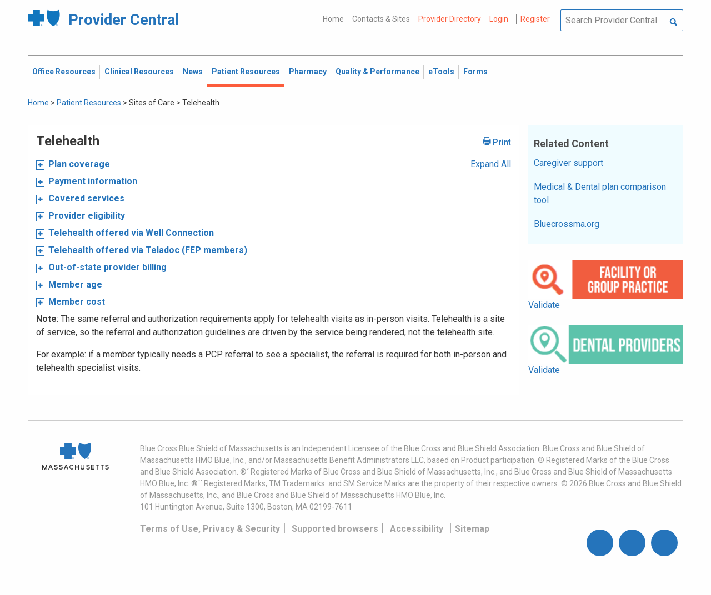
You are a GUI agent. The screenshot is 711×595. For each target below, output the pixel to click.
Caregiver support (568, 163)
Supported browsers (335, 528)
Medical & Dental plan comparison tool (600, 193)
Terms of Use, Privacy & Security (210, 528)
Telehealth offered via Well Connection (131, 233)
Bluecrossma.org (566, 224)
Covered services (86, 198)
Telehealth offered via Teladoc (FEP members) (147, 250)
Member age (75, 284)
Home (333, 18)
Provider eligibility (86, 215)
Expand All (490, 164)
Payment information (92, 181)
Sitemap (472, 528)
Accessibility (416, 528)
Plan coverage (79, 164)
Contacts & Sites (381, 18)
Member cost (76, 301)
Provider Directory (449, 18)
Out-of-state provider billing (107, 267)
